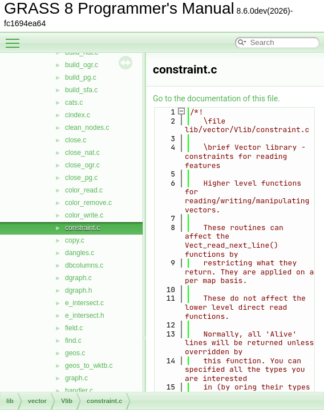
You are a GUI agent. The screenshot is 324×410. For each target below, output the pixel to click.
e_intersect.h (84, 315)
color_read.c (84, 190)
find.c (73, 341)
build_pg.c (80, 77)
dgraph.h (78, 290)
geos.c (75, 353)
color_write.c (84, 215)
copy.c (74, 240)
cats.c (74, 102)
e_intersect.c (84, 303)
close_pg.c (81, 178)
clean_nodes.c (87, 128)
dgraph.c (78, 278)
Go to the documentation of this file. (216, 98)
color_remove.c (88, 203)
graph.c (76, 378)
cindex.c (77, 115)
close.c (75, 140)
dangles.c (79, 253)
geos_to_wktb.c (88, 366)
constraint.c (82, 228)
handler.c (79, 391)
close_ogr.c (82, 165)
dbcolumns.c (84, 265)
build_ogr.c (81, 65)
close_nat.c (82, 153)
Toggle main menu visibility (15, 38)
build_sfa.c (81, 90)
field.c (74, 328)
